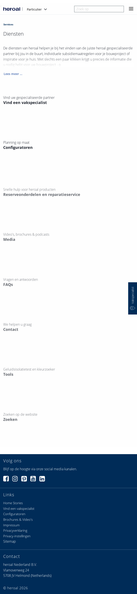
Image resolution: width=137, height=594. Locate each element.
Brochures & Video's (18, 519)
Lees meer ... (13, 74)
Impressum (11, 525)
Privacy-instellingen (17, 536)
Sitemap (9, 541)
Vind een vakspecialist (18, 508)
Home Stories (13, 503)
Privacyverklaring (15, 530)
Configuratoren (14, 514)
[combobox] (99, 9)
